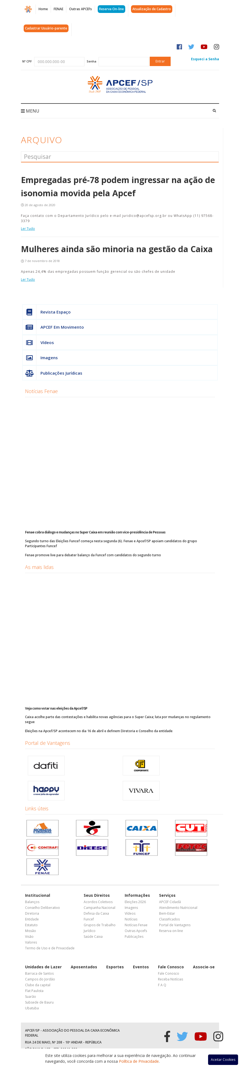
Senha (91, 61)
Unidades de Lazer (43, 966)
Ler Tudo (28, 228)
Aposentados (84, 966)
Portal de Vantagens (47, 743)
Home (43, 9)
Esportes (115, 966)
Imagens (40, 357)
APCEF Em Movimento (53, 327)
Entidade (32, 919)
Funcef (89, 919)
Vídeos (38, 342)
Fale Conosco (171, 966)
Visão (29, 936)
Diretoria (32, 913)
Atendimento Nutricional (178, 907)
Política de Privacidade (139, 1061)
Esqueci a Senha (205, 59)
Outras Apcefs (136, 930)
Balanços (32, 902)
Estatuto (31, 925)
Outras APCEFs (80, 9)
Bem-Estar (167, 913)
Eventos (141, 966)
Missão (30, 930)
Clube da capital (37, 985)
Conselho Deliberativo (42, 907)
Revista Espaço (47, 312)
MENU (30, 111)
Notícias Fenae (41, 391)
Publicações (134, 936)
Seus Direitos (97, 895)
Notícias (131, 919)
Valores (31, 942)
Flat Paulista (34, 990)
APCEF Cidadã (170, 902)
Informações (137, 895)
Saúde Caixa (93, 936)
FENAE (58, 9)
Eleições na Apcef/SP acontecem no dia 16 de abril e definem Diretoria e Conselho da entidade (99, 731)
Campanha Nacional (99, 907)
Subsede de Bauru (39, 1002)
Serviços (167, 895)
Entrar (160, 61)
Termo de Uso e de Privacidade (50, 948)
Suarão (30, 996)
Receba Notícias (170, 979)
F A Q (162, 985)
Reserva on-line (171, 930)
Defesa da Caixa (96, 913)
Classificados (169, 919)
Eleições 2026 (135, 902)
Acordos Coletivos (98, 902)
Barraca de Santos (39, 973)
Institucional (37, 895)
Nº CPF (27, 61)
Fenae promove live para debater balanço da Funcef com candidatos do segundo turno (93, 555)
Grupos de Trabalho (100, 925)
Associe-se (204, 966)
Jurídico (90, 930)
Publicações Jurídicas (52, 373)
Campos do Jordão (40, 979)
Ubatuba (32, 1008)
